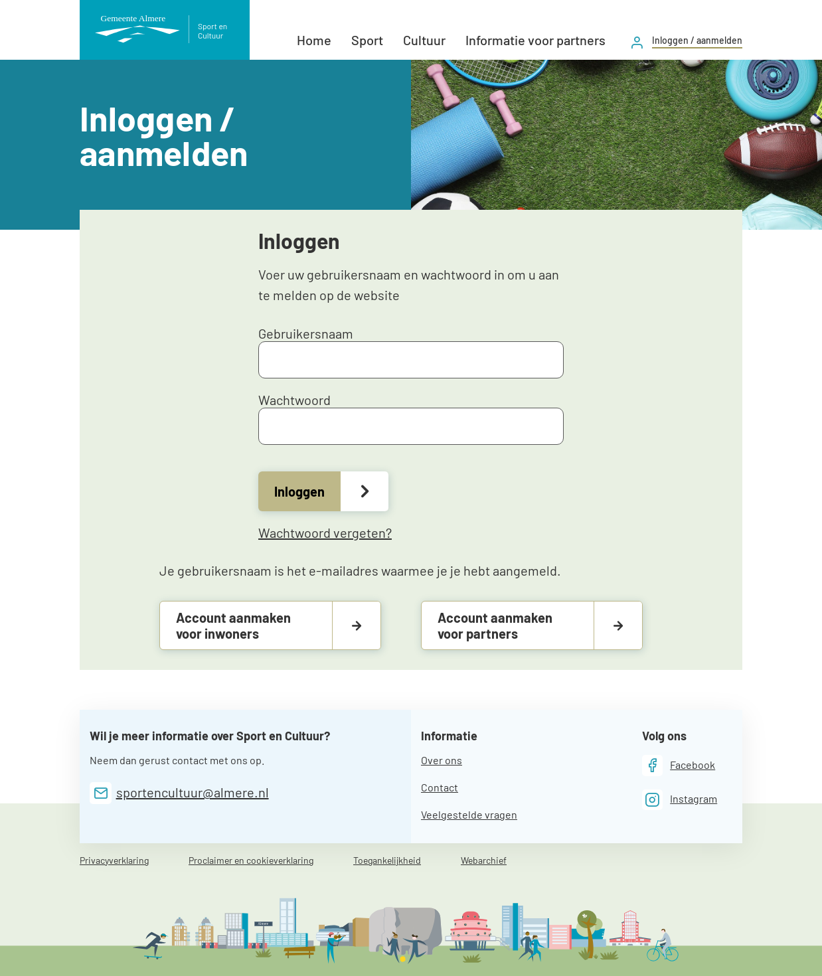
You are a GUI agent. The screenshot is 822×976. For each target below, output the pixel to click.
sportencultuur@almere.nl (192, 792)
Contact (439, 787)
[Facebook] (679, 765)
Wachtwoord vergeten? (325, 532)
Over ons (441, 760)
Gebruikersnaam (411, 351)
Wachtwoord (411, 418)
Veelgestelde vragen (469, 814)
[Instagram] (680, 799)
